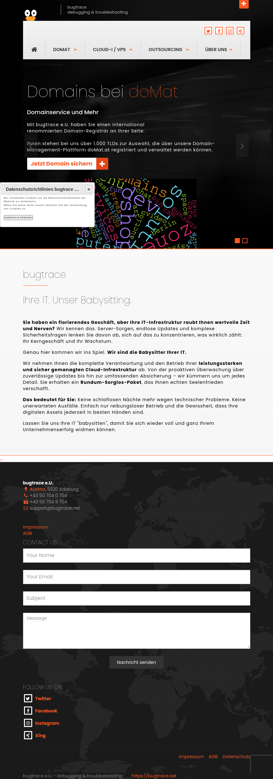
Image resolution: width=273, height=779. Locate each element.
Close (88, 189)
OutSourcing (169, 49)
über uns (219, 49)
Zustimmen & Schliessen (18, 217)
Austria (37, 489)
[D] (1, 460)
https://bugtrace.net (154, 776)
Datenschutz (236, 756)
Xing (35, 735)
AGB (27, 533)
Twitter (37, 698)
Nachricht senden (136, 662)
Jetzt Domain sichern (69, 164)
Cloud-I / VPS (113, 49)
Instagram (41, 723)
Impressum (35, 527)
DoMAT (65, 49)
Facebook (40, 710)
